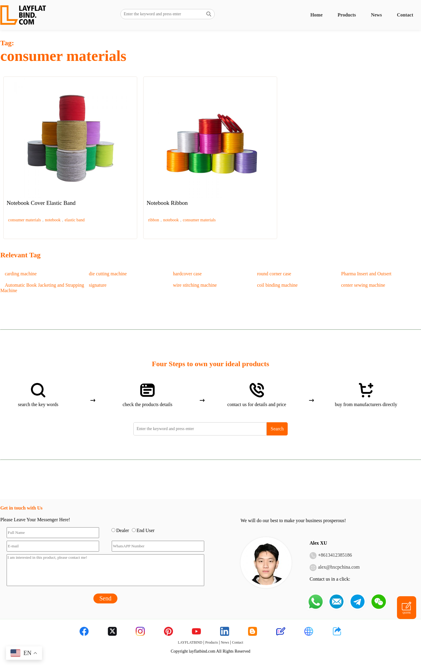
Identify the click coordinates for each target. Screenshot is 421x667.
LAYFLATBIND (190, 642)
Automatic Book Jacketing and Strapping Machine (42, 288)
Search (277, 428)
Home (316, 14)
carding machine (21, 273)
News (376, 14)
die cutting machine (108, 273)
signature (98, 285)
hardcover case (187, 273)
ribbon (153, 220)
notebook (53, 220)
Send (105, 598)
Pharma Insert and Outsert (366, 273)
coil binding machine (277, 285)
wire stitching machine (195, 285)
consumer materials (24, 220)
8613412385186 (336, 555)
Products (347, 14)
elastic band (74, 220)
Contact (405, 14)
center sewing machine (363, 285)
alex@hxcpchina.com (339, 567)
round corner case (274, 273)
